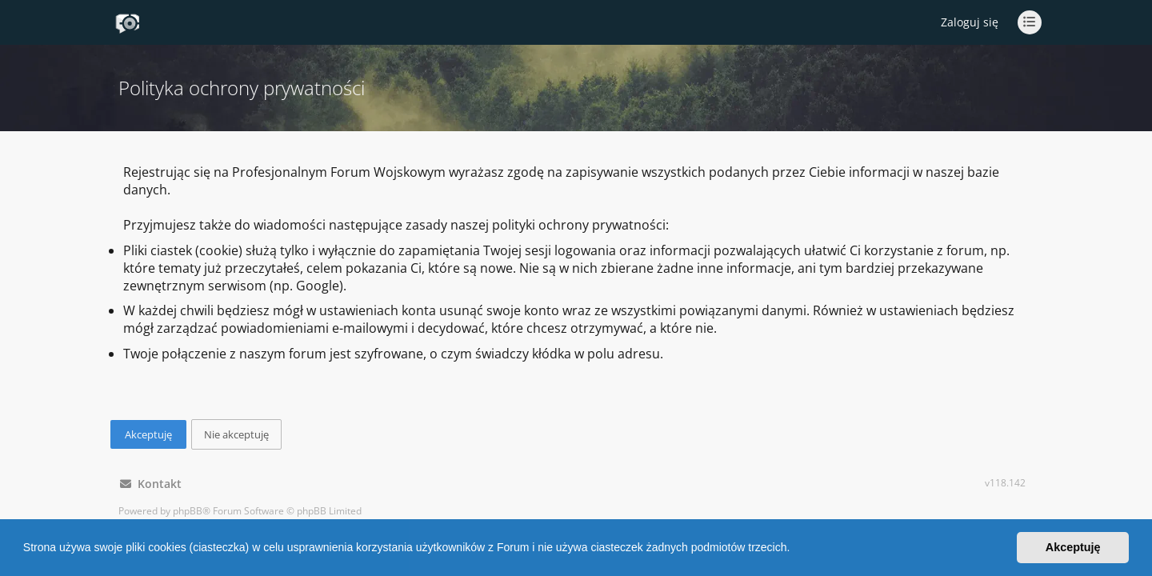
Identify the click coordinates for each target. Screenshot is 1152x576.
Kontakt (151, 483)
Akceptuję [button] (1073, 547)
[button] (795, 549)
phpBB (187, 511)
